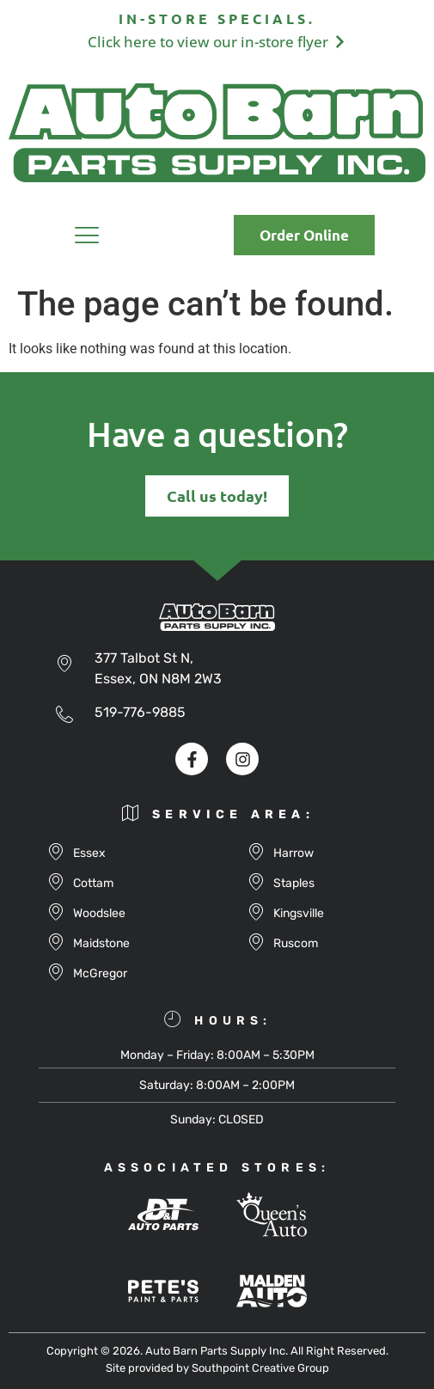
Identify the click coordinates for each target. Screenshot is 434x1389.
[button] (87, 238)
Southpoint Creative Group (260, 1367)
